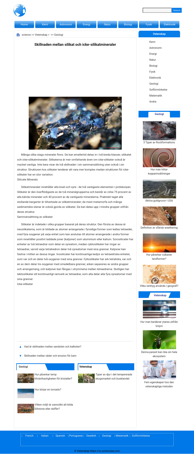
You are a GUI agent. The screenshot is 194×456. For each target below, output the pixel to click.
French (29, 435)
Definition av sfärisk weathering (159, 218)
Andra (152, 101)
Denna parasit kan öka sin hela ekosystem (159, 344)
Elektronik (169, 24)
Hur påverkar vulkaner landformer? (159, 247)
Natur (107, 24)
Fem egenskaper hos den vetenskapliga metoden (159, 374)
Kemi (45, 24)
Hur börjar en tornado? (48, 389)
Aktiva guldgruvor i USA (159, 190)
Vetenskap (41, 34)
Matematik (155, 95)
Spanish (60, 435)
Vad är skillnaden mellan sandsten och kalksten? (53, 346)
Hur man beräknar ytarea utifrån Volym (159, 314)
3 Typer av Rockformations (159, 132)
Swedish (91, 435)
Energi (86, 24)
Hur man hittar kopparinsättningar (159, 161)
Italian (44, 435)
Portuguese (75, 435)
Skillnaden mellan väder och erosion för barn (50, 355)
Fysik (149, 24)
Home (24, 24)
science (26, 34)
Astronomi (66, 24)
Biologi (128, 24)
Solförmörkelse (158, 89)
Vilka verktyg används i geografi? (159, 276)
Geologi (58, 34)
